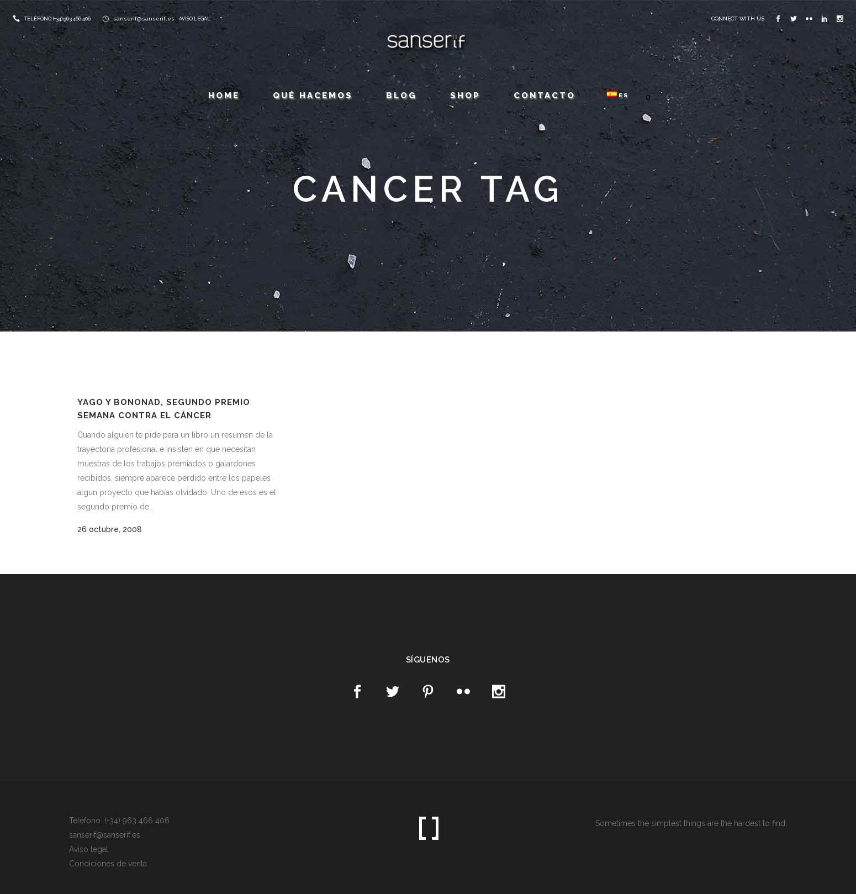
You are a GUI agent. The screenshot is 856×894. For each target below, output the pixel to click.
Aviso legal (88, 849)
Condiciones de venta (108, 863)
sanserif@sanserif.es (144, 18)
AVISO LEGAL (194, 19)
